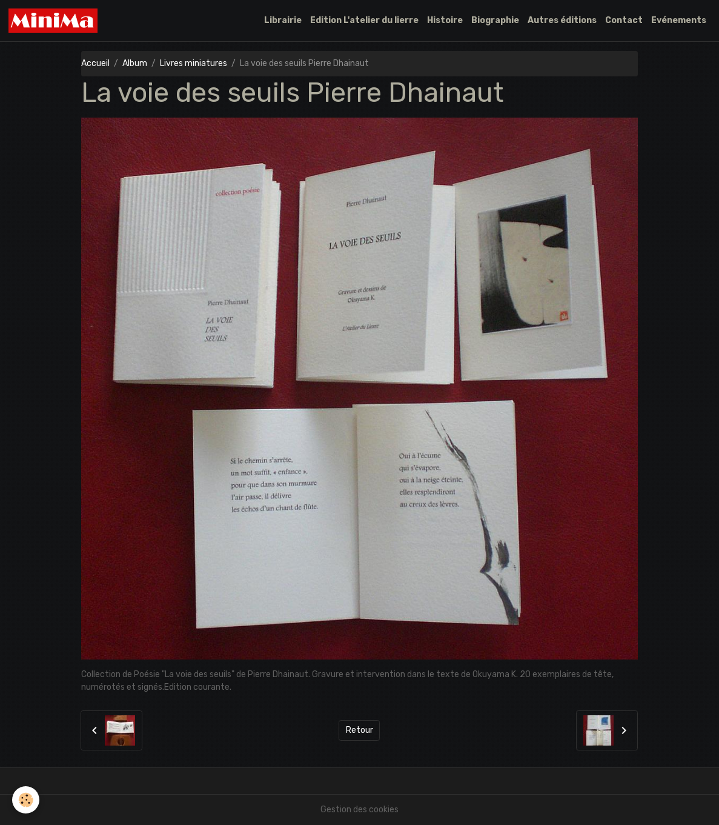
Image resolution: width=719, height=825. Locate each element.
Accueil (95, 63)
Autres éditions (562, 20)
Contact (624, 20)
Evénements (678, 20)
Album (134, 63)
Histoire (445, 20)
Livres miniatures (193, 63)
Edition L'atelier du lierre (364, 20)
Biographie (495, 20)
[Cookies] (25, 799)
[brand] (55, 20)
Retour (359, 730)
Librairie (283, 20)
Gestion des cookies (359, 809)
